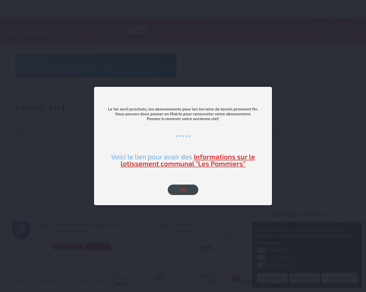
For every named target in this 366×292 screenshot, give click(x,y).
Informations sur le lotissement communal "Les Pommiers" (187, 160)
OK (183, 189)
